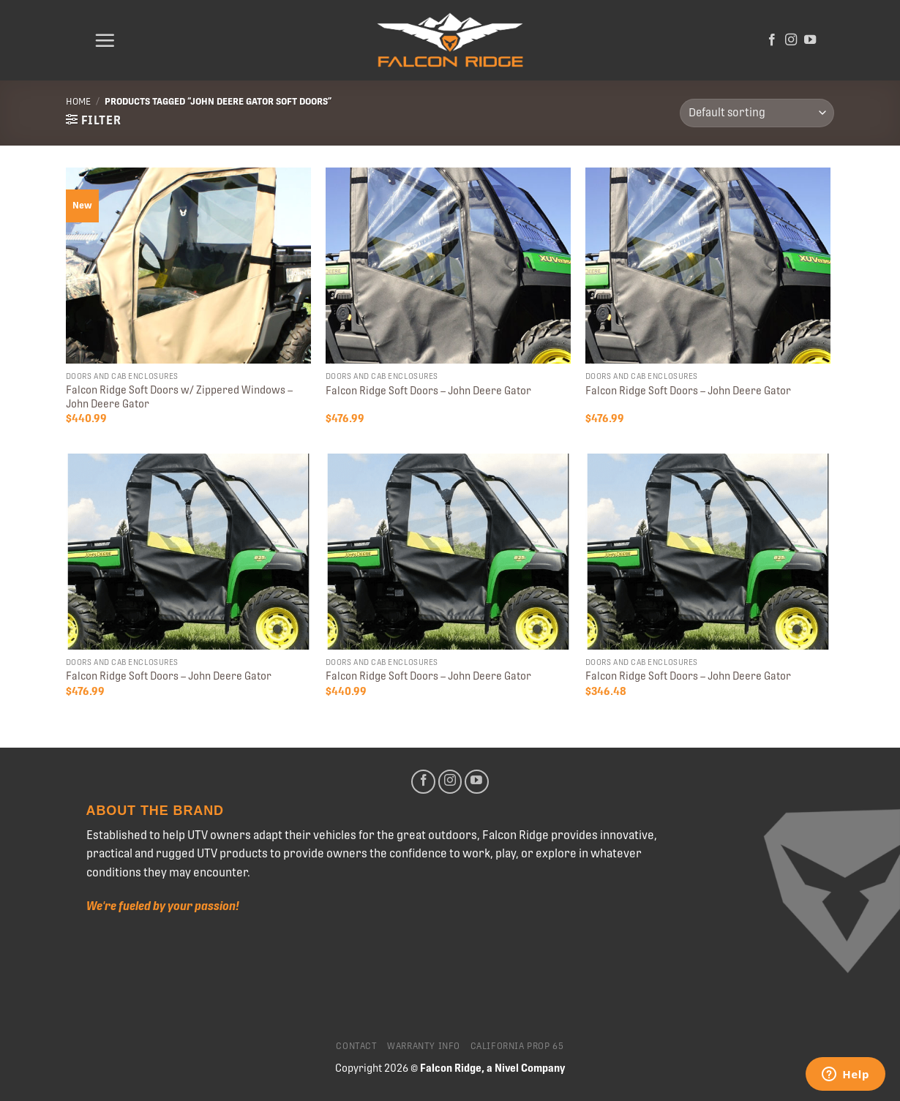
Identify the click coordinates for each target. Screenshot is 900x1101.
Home (78, 101)
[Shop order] (757, 113)
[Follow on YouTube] (810, 40)
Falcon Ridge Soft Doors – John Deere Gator (428, 391)
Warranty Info (423, 1046)
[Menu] (105, 40)
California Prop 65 (517, 1046)
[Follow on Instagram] (791, 40)
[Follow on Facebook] (772, 40)
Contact (356, 1046)
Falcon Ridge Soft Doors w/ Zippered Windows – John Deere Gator (179, 397)
